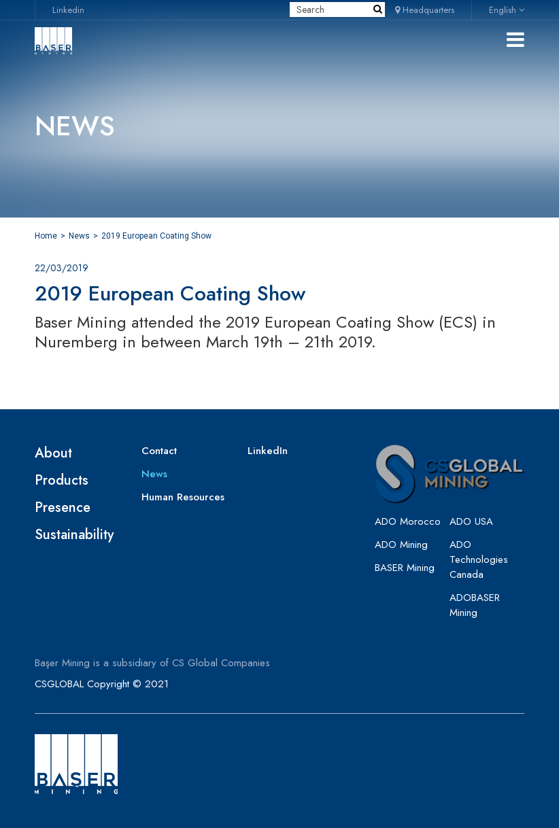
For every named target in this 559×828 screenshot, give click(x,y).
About (53, 453)
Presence (62, 507)
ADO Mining (401, 544)
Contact (159, 450)
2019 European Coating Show (156, 236)
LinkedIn (268, 450)
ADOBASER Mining (475, 605)
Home (46, 236)
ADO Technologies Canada (479, 559)
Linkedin (68, 9)
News (79, 236)
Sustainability (74, 535)
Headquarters (424, 9)
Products (61, 480)
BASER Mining (405, 567)
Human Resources (182, 496)
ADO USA (471, 521)
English (506, 9)
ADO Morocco (408, 521)
